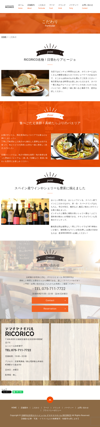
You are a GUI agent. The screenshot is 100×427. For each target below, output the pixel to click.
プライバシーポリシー (52, 410)
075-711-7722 (53, 292)
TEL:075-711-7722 (18, 350)
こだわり (42, 6)
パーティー (73, 6)
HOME (4, 37)
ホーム (21, 6)
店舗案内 (31, 6)
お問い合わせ (87, 6)
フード (52, 6)
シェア (4, 389)
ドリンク (62, 6)
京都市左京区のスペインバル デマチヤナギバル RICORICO (46, 415)
